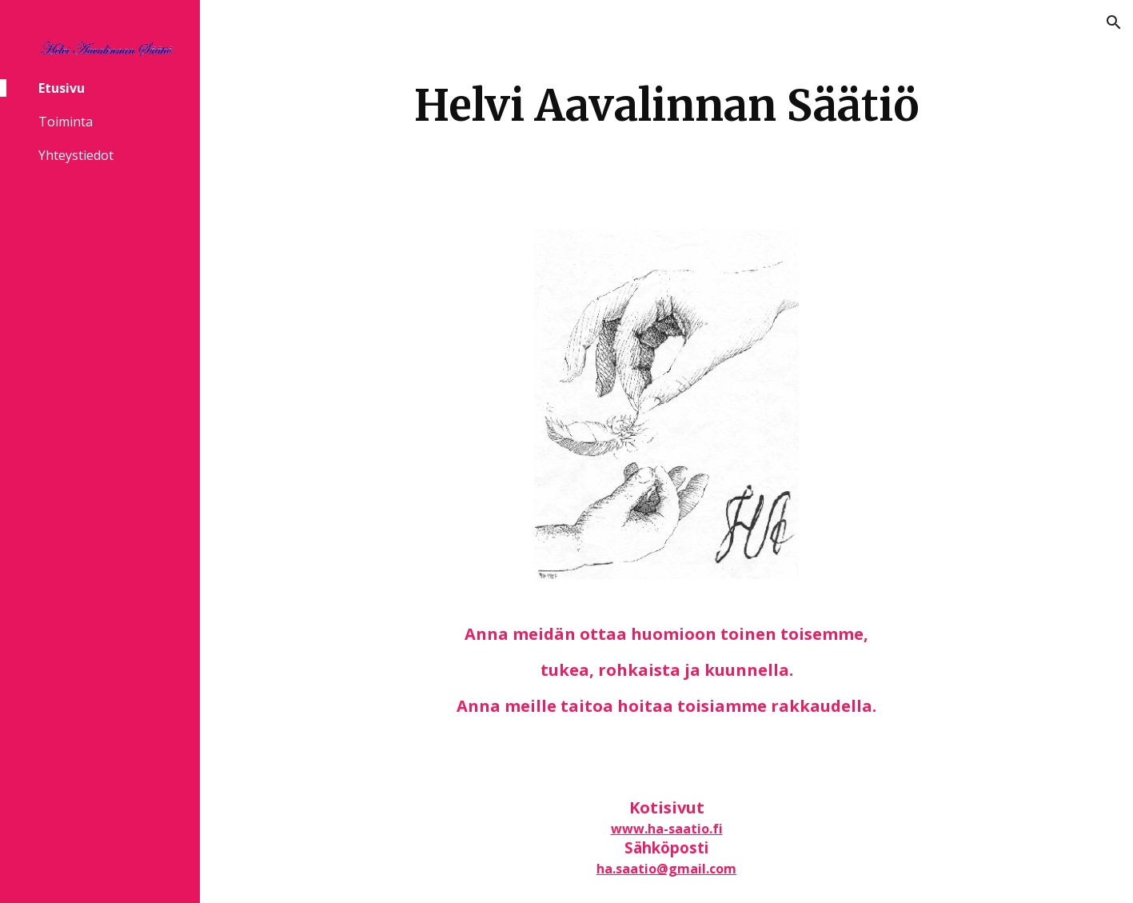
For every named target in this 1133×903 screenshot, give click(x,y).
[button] (1114, 22)
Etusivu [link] (61, 88)
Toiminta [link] (65, 121)
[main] (666, 105)
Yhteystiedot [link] (76, 155)
